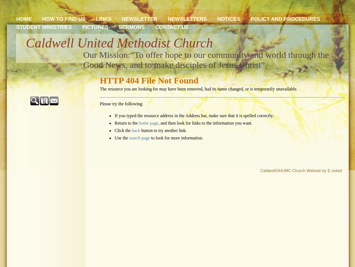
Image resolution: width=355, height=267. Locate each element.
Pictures (95, 27)
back (136, 130)
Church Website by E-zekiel (317, 170)
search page (139, 138)
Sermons (132, 27)
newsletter (139, 19)
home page (148, 123)
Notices (228, 19)
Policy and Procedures (285, 19)
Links (103, 19)
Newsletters (187, 19)
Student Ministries (44, 27)
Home (24, 19)
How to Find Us (63, 19)
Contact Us (172, 27)
